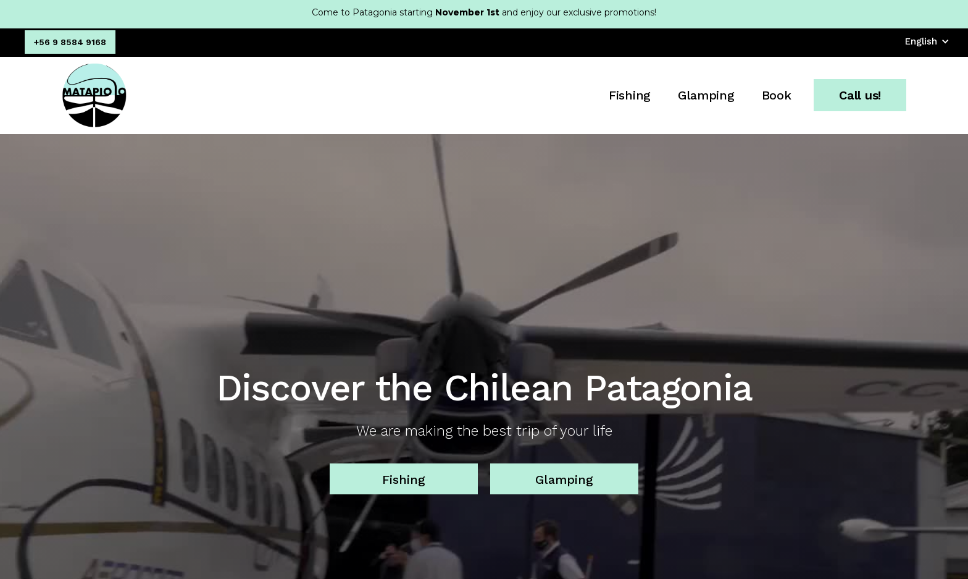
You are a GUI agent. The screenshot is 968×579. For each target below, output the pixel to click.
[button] (927, 41)
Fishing (630, 95)
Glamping (706, 95)
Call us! (860, 95)
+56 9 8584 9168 (70, 42)
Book (776, 95)
